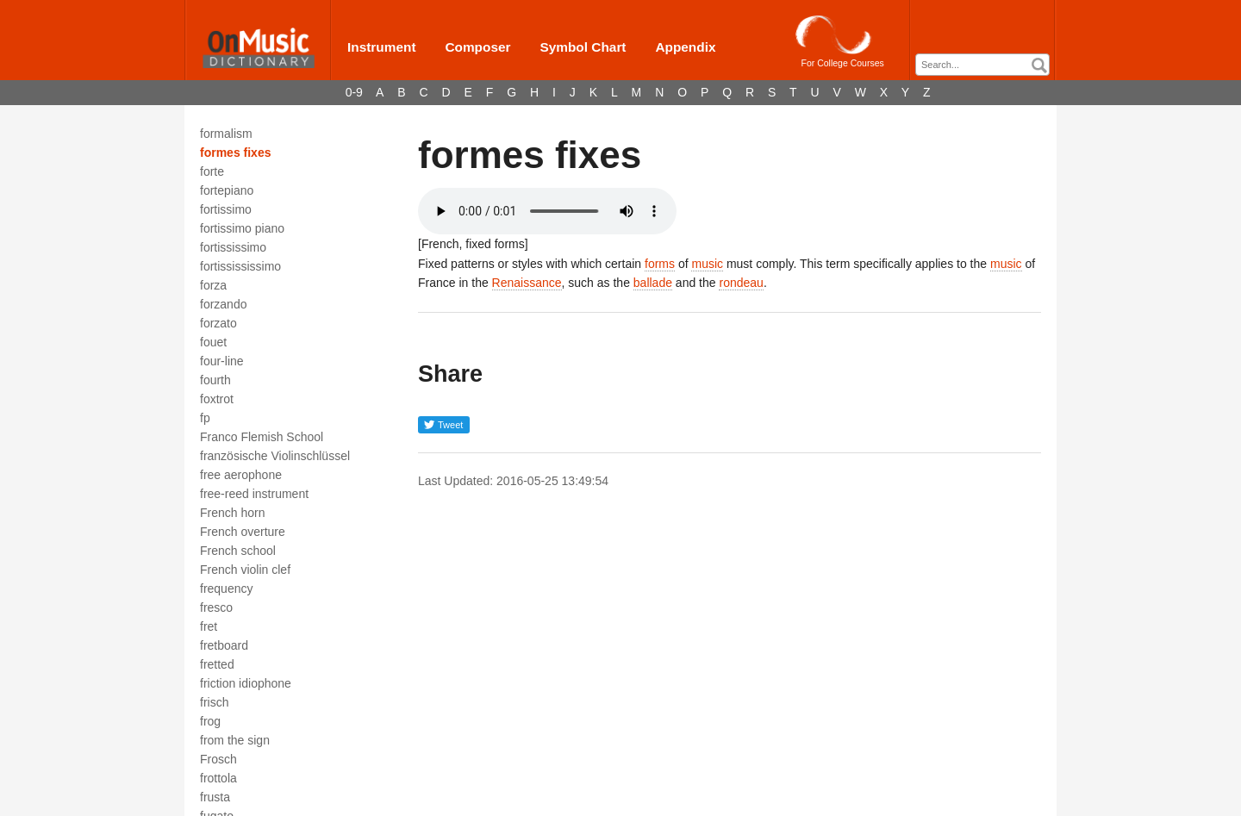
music (707, 264)
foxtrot (217, 399)
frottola (218, 778)
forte (212, 171)
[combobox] (982, 64)
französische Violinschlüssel (275, 456)
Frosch (218, 759)
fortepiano (226, 190)
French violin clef (245, 569)
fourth (215, 380)
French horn (232, 513)
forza (213, 285)
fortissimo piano (242, 228)
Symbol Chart (582, 47)
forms (660, 264)
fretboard (224, 645)
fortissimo (226, 209)
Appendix (685, 47)
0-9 (354, 92)
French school (238, 550)
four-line (222, 361)
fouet (213, 342)
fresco (216, 607)
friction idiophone (245, 683)
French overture (242, 532)
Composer (477, 47)
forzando (223, 304)
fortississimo (233, 247)
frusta (215, 797)
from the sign (235, 740)
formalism (226, 133)
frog (210, 721)
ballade (652, 283)
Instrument (381, 47)
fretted (217, 664)
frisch (214, 702)
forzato (218, 323)
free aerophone (241, 475)
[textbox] (986, 65)
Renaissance (527, 283)
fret (208, 626)
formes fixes (235, 152)
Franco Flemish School (261, 437)
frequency (226, 588)
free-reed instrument (254, 494)
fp (205, 418)
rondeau (741, 283)
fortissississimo (240, 266)
